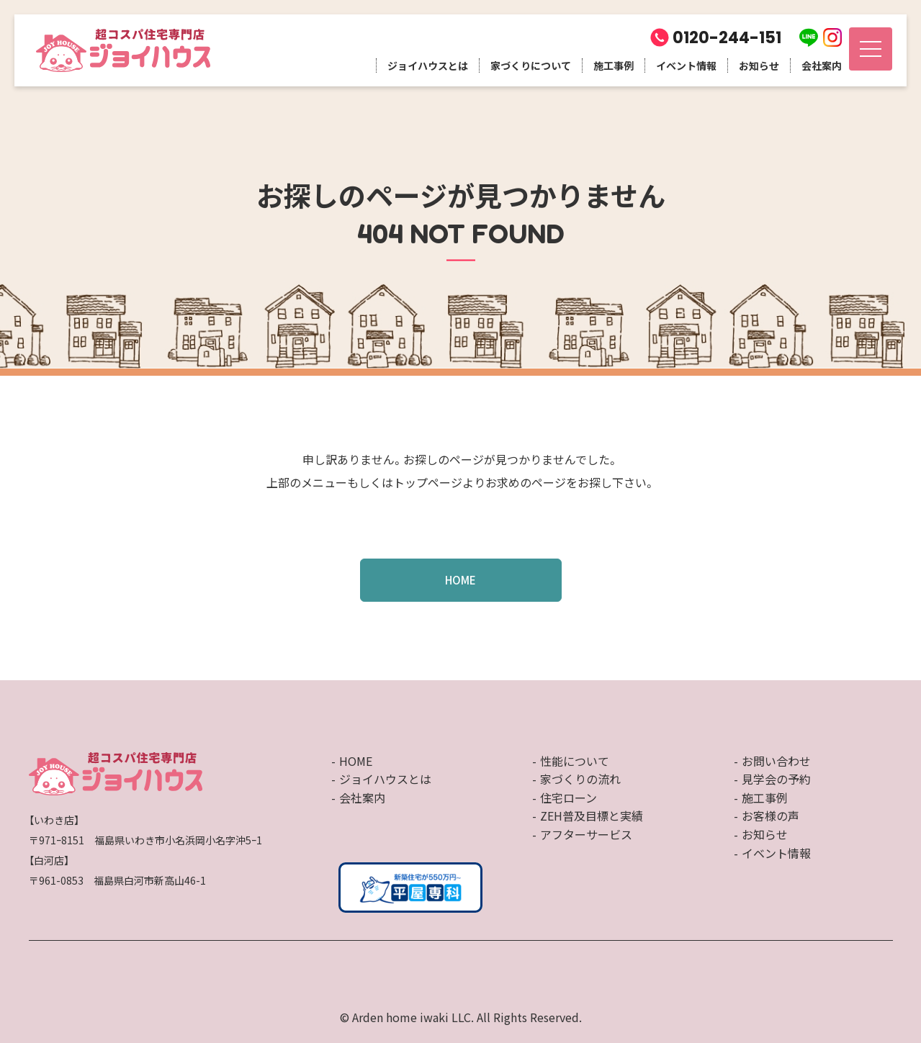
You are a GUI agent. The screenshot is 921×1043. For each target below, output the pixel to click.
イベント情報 (686, 65)
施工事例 (613, 65)
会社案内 (821, 65)
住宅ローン (568, 797)
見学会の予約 (776, 778)
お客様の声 (770, 815)
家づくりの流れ (580, 778)
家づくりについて (530, 65)
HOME (460, 579)
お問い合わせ (776, 760)
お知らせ (759, 65)
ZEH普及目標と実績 (591, 815)
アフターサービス (586, 834)
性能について (574, 760)
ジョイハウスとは (427, 65)
